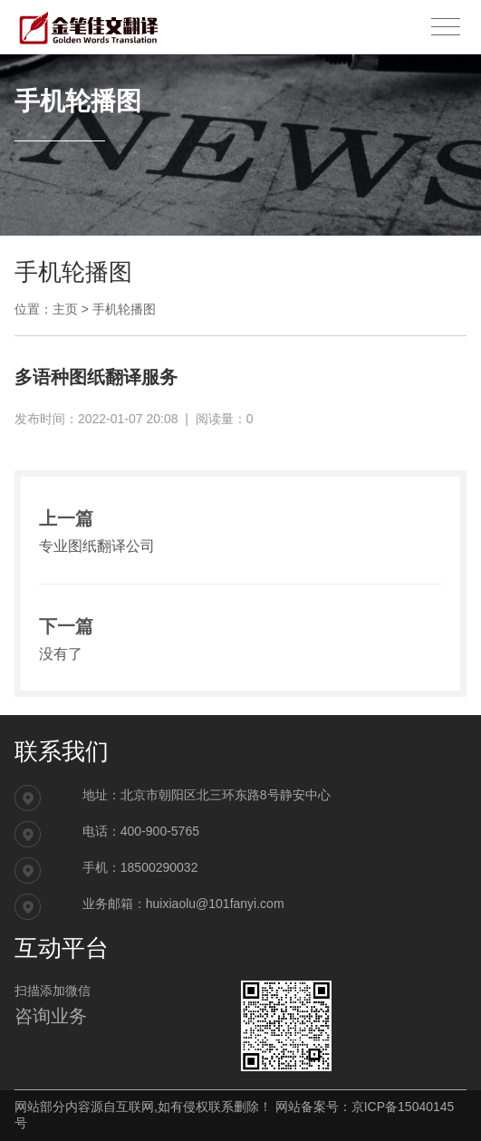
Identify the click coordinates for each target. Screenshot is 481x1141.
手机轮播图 (124, 309)
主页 (65, 309)
